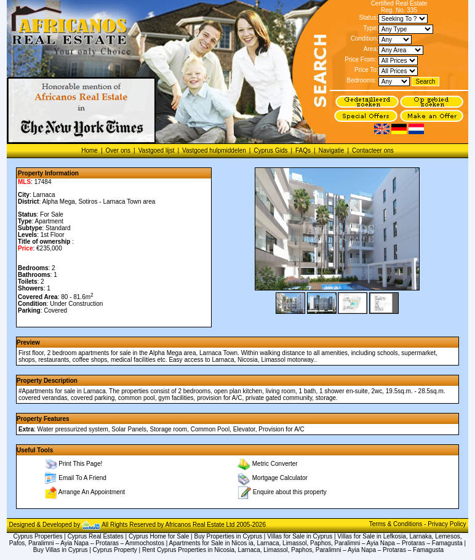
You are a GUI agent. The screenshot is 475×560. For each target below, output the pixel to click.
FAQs (303, 150)
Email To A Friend (82, 477)
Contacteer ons (373, 150)
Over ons (117, 150)
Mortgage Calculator (280, 477)
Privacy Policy (447, 524)
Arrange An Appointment (91, 492)
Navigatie (332, 150)
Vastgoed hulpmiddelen (214, 150)
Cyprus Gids (270, 150)
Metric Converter (275, 463)
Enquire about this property (290, 492)
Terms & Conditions (396, 524)
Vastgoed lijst (156, 150)
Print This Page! (80, 463)
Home (89, 150)
